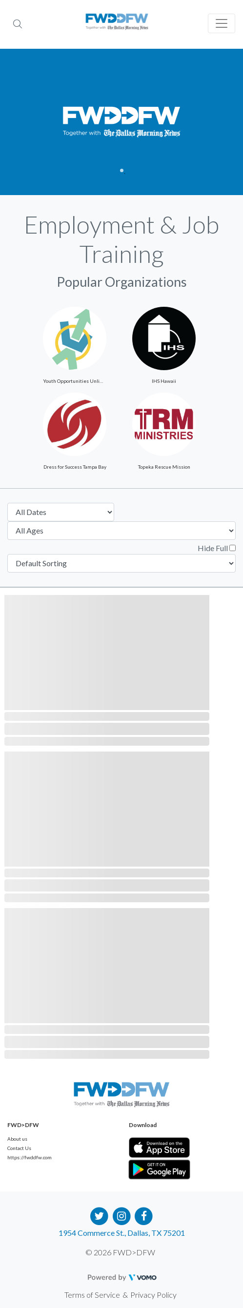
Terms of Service (92, 1294)
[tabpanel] (121, 122)
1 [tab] (121, 170)
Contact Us (19, 1148)
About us (17, 1139)
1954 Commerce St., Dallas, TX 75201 (122, 1232)
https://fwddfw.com (29, 1157)
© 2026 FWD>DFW (120, 1252)
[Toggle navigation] (221, 23)
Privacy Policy (153, 1294)
